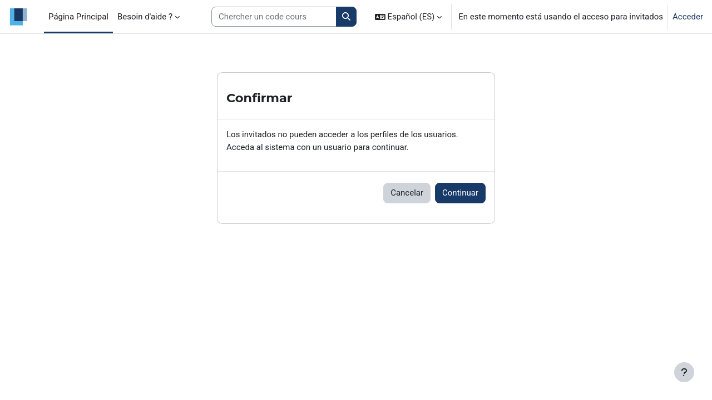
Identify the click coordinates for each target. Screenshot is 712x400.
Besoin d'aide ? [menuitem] (144, 17)
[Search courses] (274, 17)
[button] (408, 16)
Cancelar (406, 193)
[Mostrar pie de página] (684, 372)
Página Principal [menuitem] (78, 17)
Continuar (460, 193)
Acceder (688, 17)
